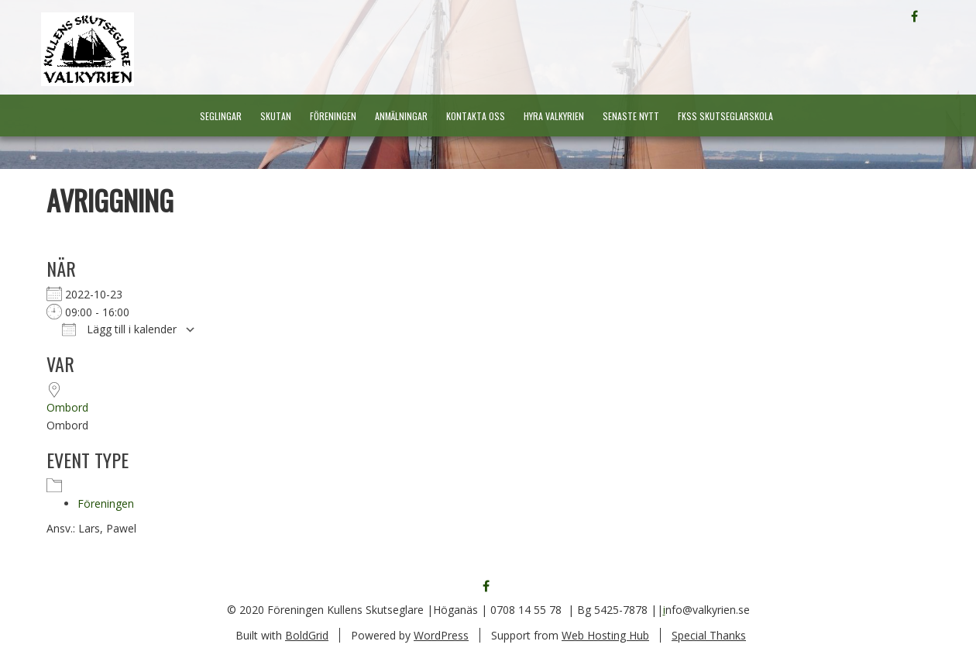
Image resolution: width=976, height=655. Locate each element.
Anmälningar (401, 115)
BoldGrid (306, 635)
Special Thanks (709, 635)
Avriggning (110, 199)
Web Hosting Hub (605, 635)
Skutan (275, 115)
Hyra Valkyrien (554, 115)
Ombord (67, 407)
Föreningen (333, 115)
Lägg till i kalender (119, 329)
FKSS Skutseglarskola (725, 115)
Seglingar (221, 115)
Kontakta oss (475, 115)
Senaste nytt (631, 115)
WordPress (441, 635)
